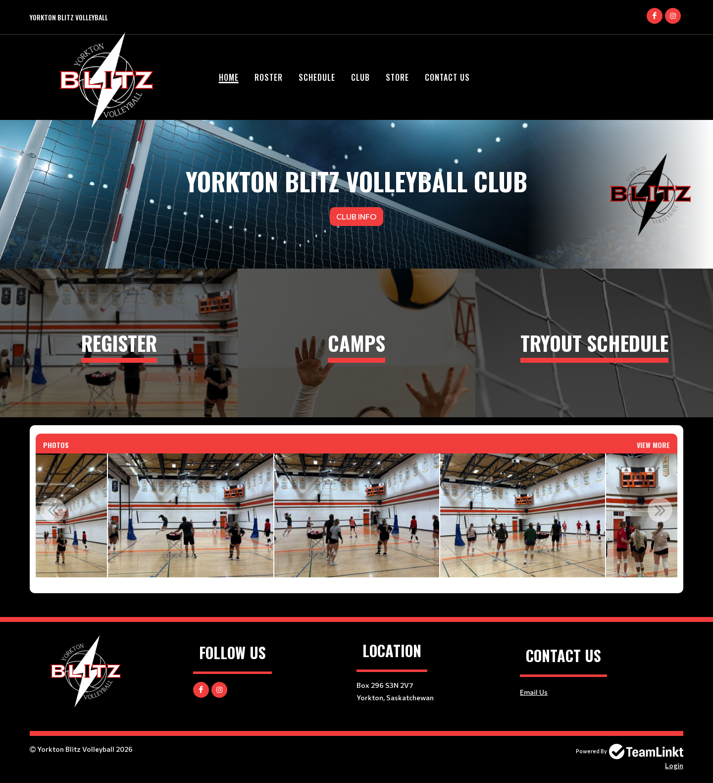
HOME (229, 77)
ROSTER (269, 77)
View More (653, 445)
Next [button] (660, 510)
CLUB (360, 77)
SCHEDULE (317, 77)
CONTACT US (447, 77)
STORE (397, 77)
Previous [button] (53, 510)
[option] (190, 515)
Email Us (534, 692)
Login (674, 765)
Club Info (356, 216)
